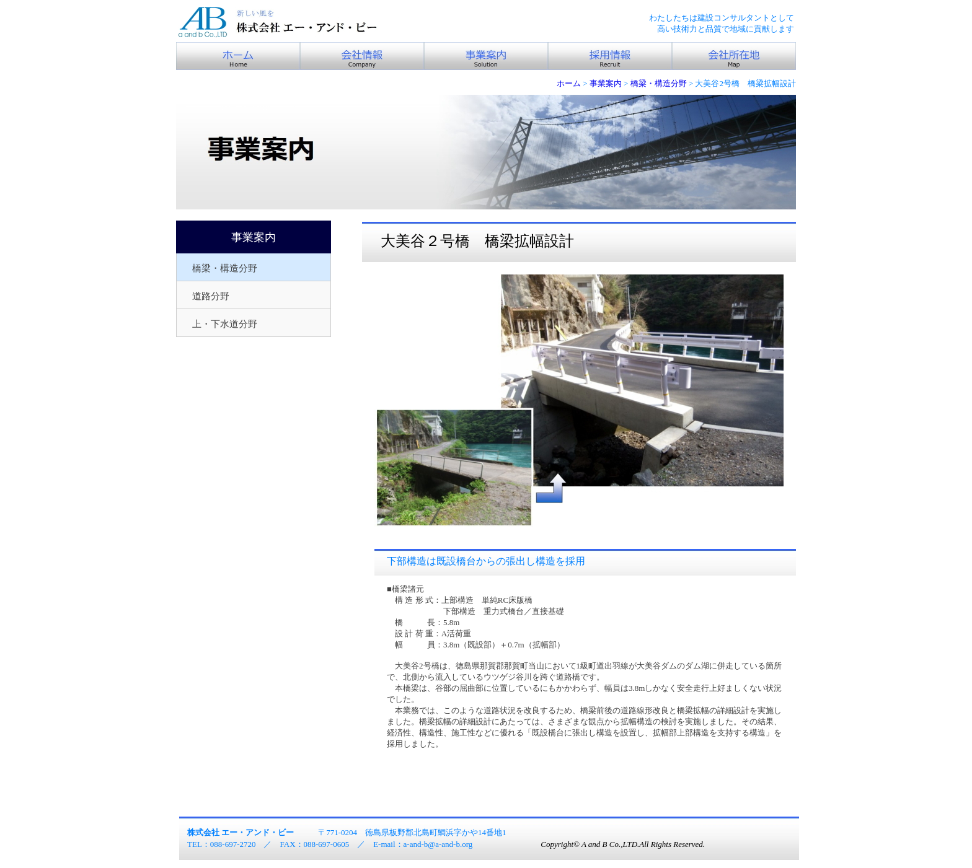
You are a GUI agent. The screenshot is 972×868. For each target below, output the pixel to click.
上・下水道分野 (224, 324)
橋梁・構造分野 (224, 268)
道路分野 (210, 296)
